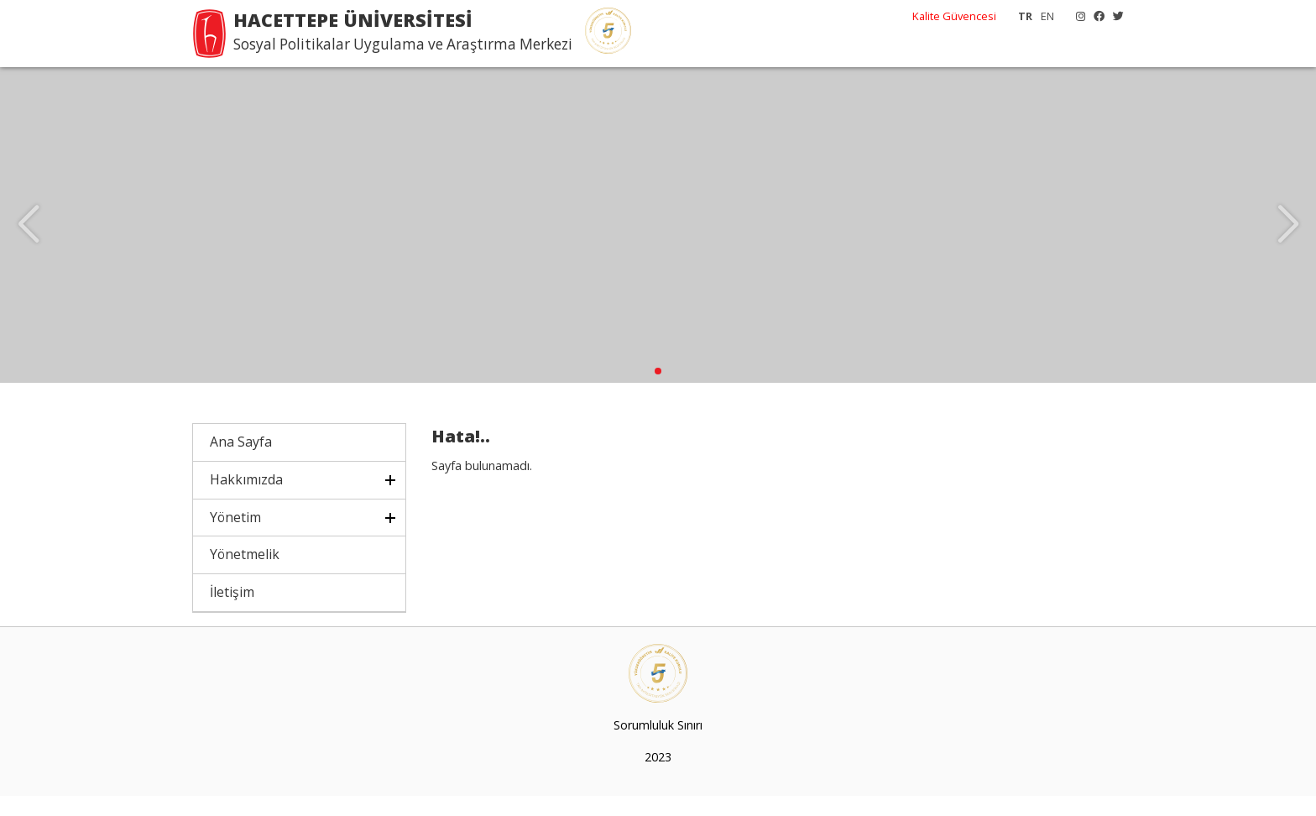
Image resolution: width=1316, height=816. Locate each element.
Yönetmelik (244, 574)
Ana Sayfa (241, 461)
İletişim (232, 612)
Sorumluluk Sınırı (658, 745)
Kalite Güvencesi (954, 16)
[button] (658, 391)
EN (1047, 16)
